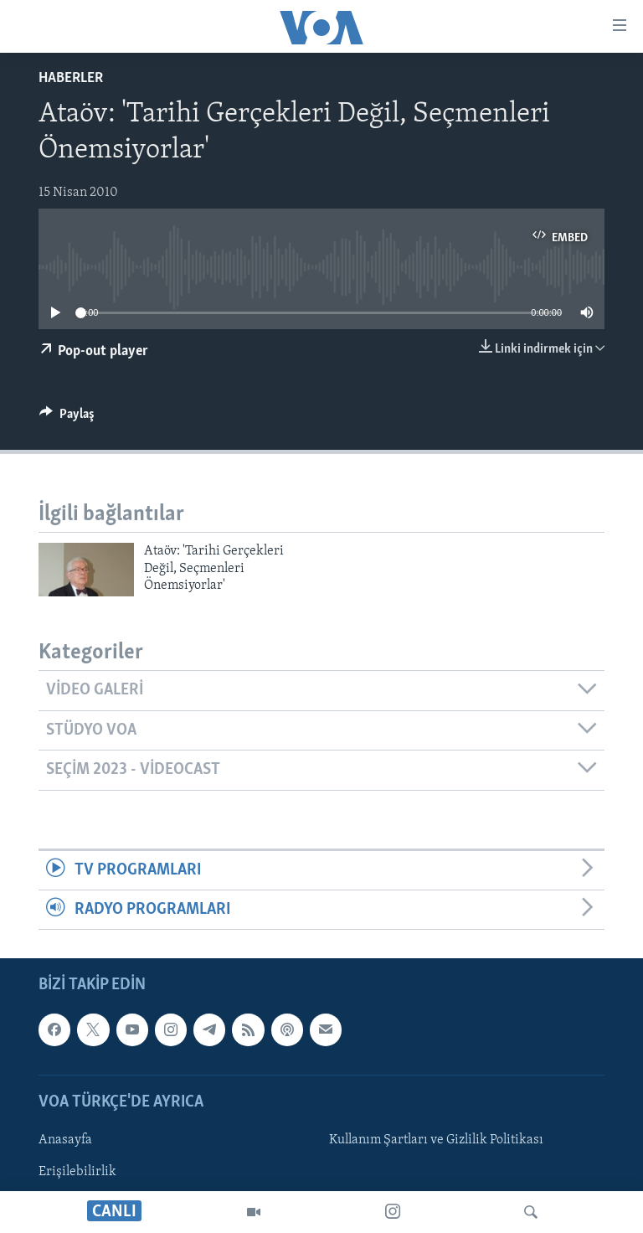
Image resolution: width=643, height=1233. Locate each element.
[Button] (67, 418)
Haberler (71, 78)
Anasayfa (65, 1140)
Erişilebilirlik (77, 1172)
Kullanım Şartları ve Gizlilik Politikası (436, 1140)
